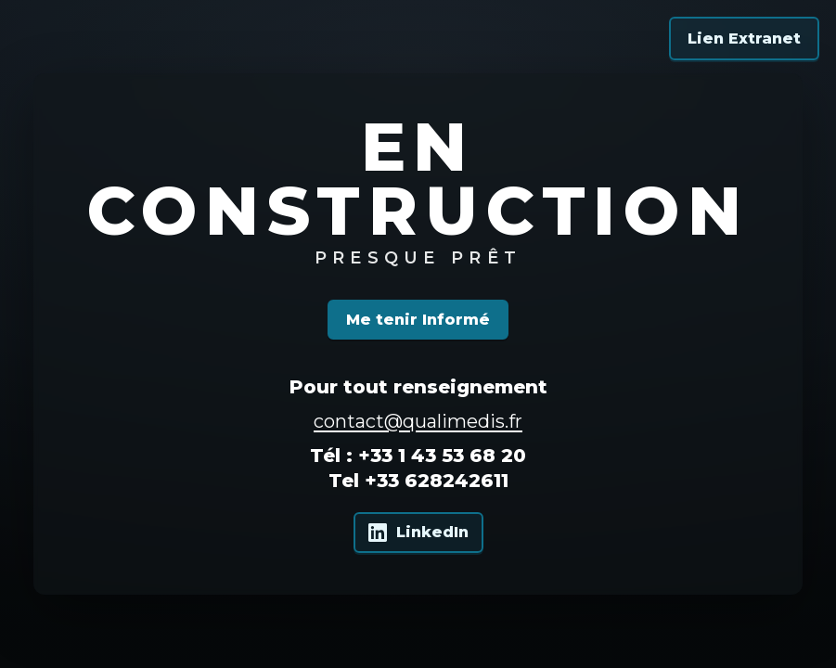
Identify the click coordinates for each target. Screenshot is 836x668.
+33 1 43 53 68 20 (442, 455)
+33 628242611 (436, 480)
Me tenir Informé (418, 319)
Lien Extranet (744, 38)
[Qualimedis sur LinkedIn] (418, 532)
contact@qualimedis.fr (418, 421)
